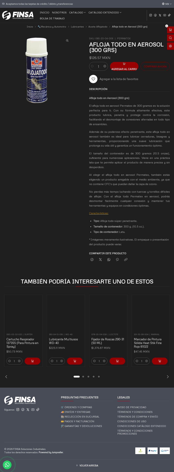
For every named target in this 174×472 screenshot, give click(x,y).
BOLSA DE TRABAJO (52, 18)
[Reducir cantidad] (92, 66)
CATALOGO (77, 12)
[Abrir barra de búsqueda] (170, 38)
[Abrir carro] (170, 29)
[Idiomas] (167, 3)
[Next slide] (167, 377)
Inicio (30, 26)
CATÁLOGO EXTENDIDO (105, 12)
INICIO (44, 12)
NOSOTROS (59, 12)
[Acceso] (170, 46)
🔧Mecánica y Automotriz (52, 26)
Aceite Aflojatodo (97, 26)
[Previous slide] (6, 377)
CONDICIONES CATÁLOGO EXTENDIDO (141, 425)
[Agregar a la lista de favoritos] (113, 79)
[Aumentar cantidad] (105, 66)
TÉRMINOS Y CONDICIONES (135, 411)
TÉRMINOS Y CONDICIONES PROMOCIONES (135, 432)
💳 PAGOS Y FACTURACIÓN (77, 421)
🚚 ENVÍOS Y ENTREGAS (75, 411)
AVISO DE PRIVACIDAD (131, 407)
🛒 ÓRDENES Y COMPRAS (76, 407)
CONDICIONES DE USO (131, 421)
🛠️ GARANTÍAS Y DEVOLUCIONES (81, 425)
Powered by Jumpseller (51, 452)
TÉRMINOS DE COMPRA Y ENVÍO (137, 416)
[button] (76, 377)
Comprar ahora (155, 66)
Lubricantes (77, 26)
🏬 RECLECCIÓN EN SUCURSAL (80, 416)
